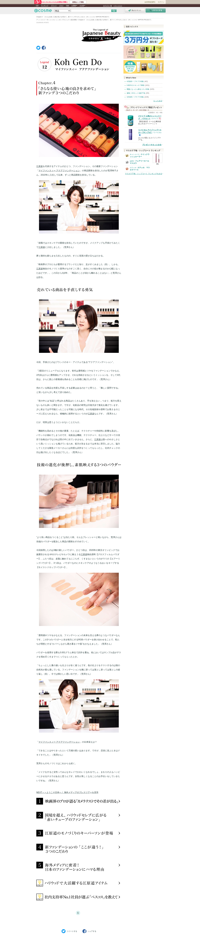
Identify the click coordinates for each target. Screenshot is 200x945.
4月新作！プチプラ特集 (135, 81)
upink (132, 161)
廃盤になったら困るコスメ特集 (138, 89)
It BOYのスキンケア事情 (135, 85)
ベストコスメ (117, 5)
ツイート (69, 931)
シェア (89, 931)
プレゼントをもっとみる (151, 145)
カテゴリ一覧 (107, 5)
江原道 (39, 166)
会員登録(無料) (150, 2)
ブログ (61, 5)
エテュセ (133, 168)
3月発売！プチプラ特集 (135, 97)
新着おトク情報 (78, 2)
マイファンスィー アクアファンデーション (59, 170)
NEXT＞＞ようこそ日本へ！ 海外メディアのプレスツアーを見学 (67, 792)
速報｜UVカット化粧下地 (136, 93)
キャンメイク (134, 154)
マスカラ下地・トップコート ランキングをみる (143, 174)
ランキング (44, 5)
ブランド (54, 5)
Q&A (67, 5)
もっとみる (157, 101)
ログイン (161, 2)
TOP (37, 5)
